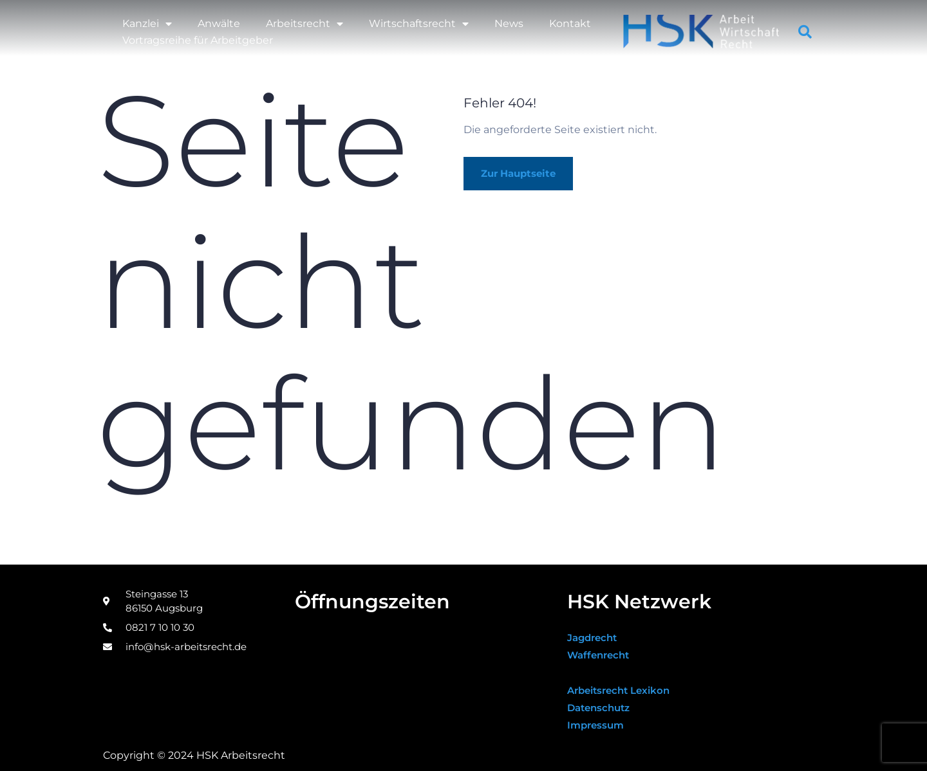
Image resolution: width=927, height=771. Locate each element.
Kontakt (570, 23)
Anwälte (219, 23)
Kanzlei (147, 23)
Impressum (597, 725)
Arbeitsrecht (304, 23)
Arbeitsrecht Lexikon (623, 690)
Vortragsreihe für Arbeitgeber (197, 40)
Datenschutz (601, 708)
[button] (805, 32)
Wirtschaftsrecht (419, 23)
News (508, 23)
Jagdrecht (594, 637)
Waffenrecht (600, 655)
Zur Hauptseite (524, 174)
